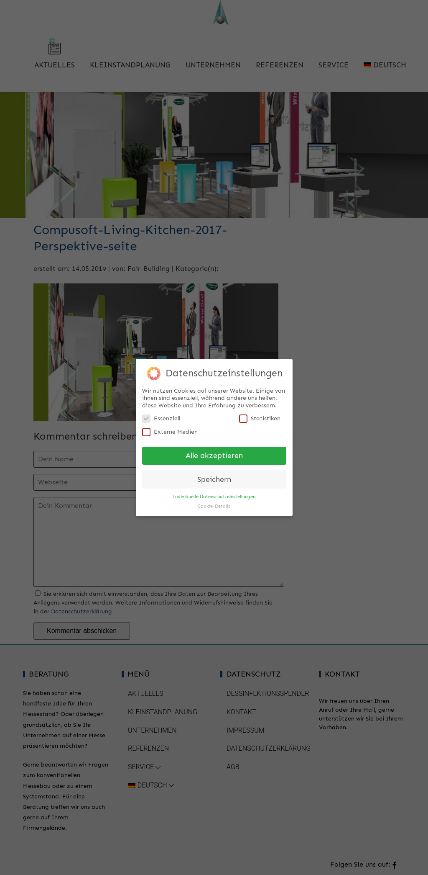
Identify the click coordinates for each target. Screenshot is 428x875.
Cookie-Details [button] (214, 504)
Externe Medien (170, 430)
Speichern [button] (214, 477)
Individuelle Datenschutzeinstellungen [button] (214, 494)
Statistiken (259, 416)
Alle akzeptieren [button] (214, 453)
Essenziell (161, 416)
